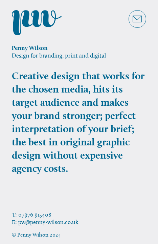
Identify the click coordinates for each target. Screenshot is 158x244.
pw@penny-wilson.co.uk (48, 222)
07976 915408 (34, 214)
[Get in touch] (137, 19)
